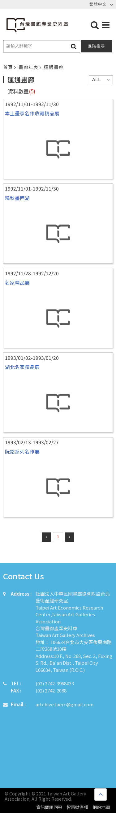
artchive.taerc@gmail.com (64, 704)
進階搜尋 (96, 46)
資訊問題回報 (49, 807)
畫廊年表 (29, 67)
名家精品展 (17, 282)
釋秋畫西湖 (17, 198)
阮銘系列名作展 (22, 451)
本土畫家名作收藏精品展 (32, 113)
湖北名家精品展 (22, 366)
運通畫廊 (54, 67)
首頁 (8, 67)
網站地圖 (101, 807)
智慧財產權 (77, 807)
